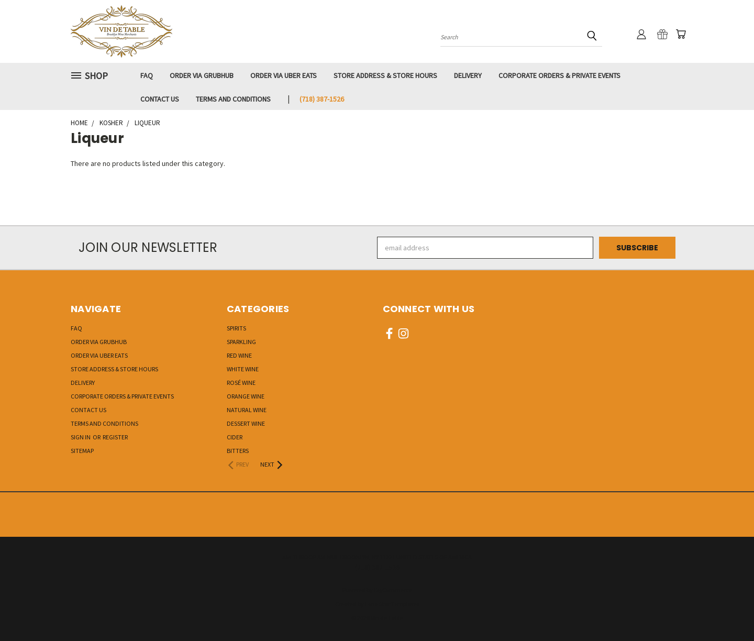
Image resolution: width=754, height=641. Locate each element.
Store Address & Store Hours (385, 75)
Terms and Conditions (233, 99)
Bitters (238, 451)
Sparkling (241, 342)
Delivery (468, 75)
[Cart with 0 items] (680, 34)
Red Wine (239, 355)
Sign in (81, 437)
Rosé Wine (241, 382)
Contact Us (159, 99)
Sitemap (82, 451)
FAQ (146, 75)
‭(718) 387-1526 (322, 99)
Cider (234, 437)
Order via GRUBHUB (202, 75)
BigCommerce (393, 590)
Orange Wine (245, 396)
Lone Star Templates (392, 604)
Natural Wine (247, 410)
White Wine (243, 369)
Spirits (236, 328)
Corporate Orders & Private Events (559, 75)
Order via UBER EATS (283, 75)
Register (115, 437)
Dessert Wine (246, 423)
